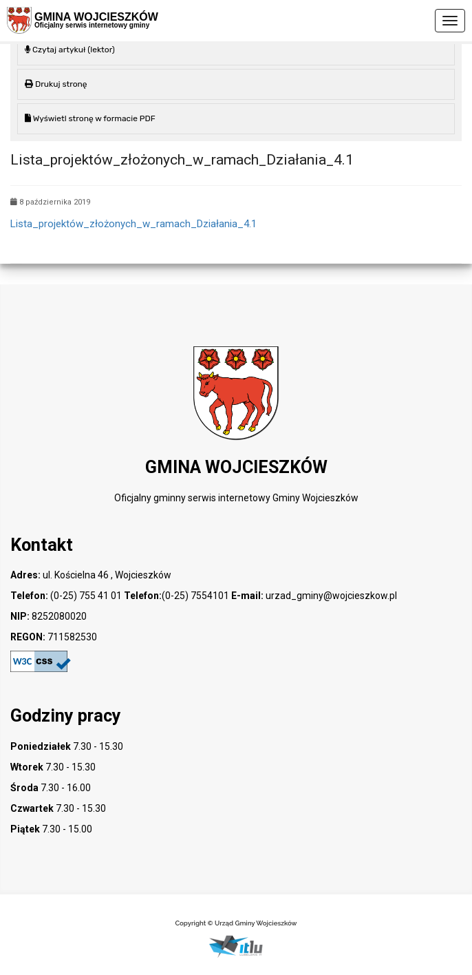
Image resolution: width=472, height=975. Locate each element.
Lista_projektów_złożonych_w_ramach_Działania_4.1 (133, 224)
